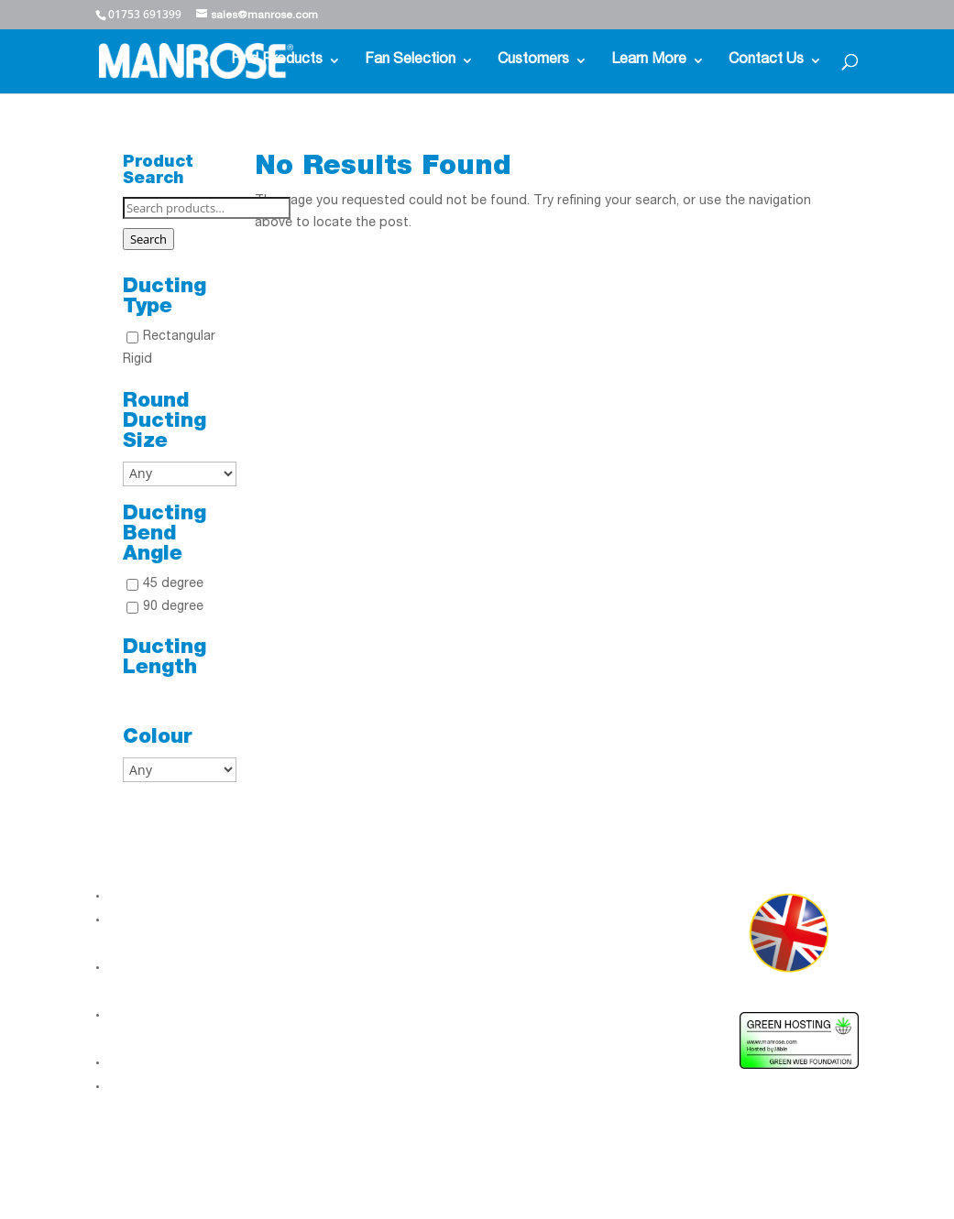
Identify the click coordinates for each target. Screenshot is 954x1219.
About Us (137, 895)
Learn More (648, 61)
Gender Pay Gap (158, 1062)
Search (148, 239)
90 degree (173, 607)
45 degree (173, 584)
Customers (533, 61)
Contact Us (766, 61)
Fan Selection (410, 61)
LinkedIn (315, 908)
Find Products (277, 61)
